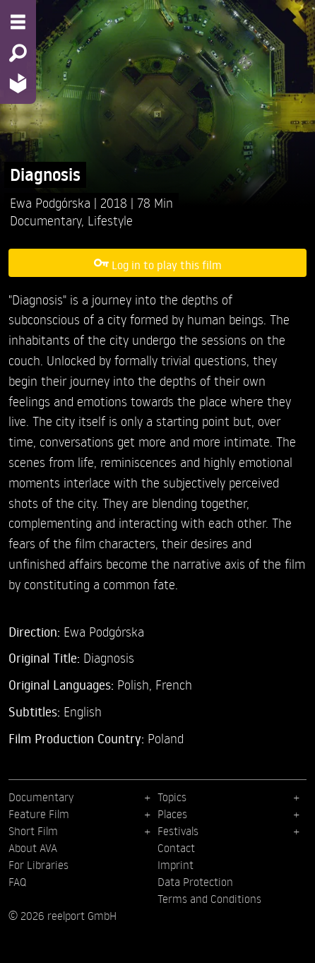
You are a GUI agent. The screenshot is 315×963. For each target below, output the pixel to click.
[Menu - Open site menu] (18, 21)
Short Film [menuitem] (33, 831)
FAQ (17, 882)
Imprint (176, 865)
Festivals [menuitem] (178, 831)
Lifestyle (110, 220)
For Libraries (38, 865)
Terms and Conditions (209, 899)
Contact (176, 848)
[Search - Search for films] (18, 53)
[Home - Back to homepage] (18, 83)
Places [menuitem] (172, 814)
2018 (115, 202)
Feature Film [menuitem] (38, 814)
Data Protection (195, 882)
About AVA (32, 848)
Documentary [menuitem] (40, 797)
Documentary (45, 220)
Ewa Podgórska (52, 202)
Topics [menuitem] (172, 797)
